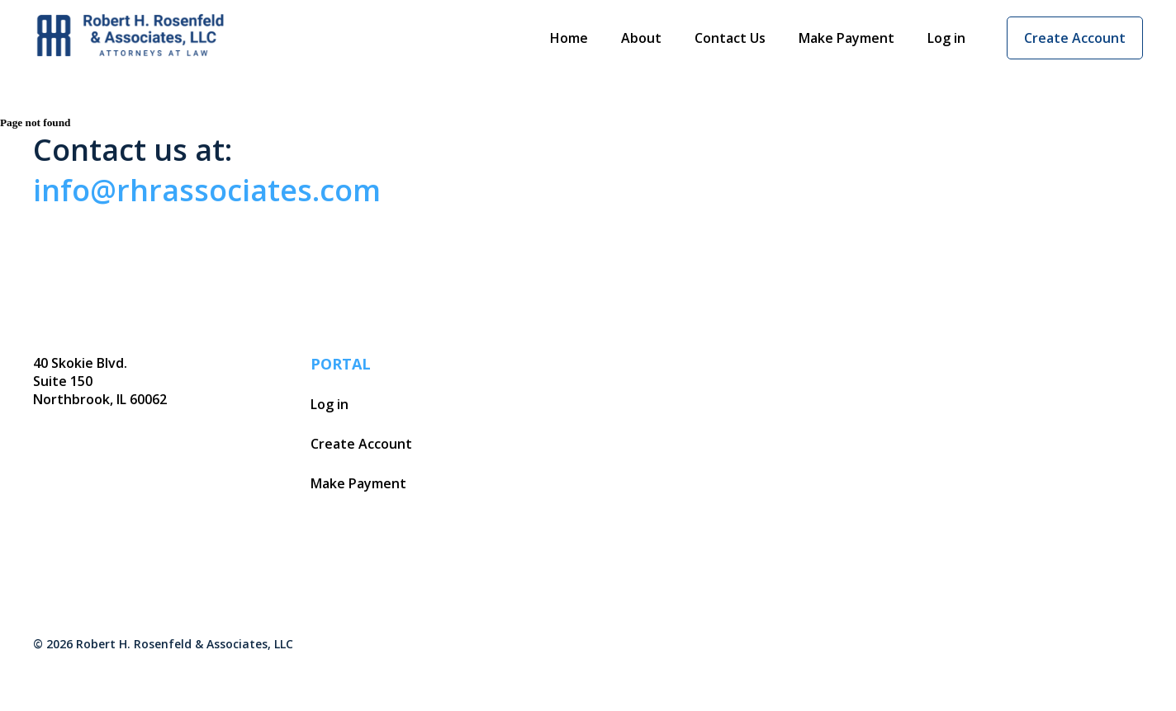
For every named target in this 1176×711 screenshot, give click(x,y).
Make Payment (846, 38)
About (641, 38)
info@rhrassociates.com (207, 190)
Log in (946, 38)
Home (569, 38)
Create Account (1075, 38)
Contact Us (730, 38)
